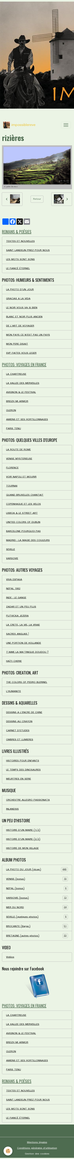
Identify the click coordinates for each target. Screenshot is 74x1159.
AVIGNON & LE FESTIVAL (21, 392)
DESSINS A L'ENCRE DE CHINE (24, 712)
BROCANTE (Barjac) (37, 926)
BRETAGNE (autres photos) (37, 935)
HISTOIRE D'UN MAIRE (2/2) (23, 839)
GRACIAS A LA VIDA (18, 299)
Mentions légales (37, 1142)
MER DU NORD (37, 907)
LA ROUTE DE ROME (18, 450)
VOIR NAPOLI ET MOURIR (21, 477)
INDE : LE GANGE (16, 598)
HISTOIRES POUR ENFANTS (22, 761)
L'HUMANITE (13, 691)
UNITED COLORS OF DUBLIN (23, 522)
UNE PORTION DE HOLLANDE (23, 643)
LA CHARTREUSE (16, 374)
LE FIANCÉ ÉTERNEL (18, 268)
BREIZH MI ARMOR (17, 401)
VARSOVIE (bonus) (37, 898)
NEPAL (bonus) (37, 888)
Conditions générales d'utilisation (37, 1148)
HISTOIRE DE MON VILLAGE (22, 848)
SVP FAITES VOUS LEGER (21, 353)
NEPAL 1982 (13, 588)
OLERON (11, 410)
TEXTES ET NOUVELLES (20, 241)
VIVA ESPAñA (14, 579)
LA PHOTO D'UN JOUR (20, 289)
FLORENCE (12, 468)
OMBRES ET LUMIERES (19, 740)
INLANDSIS (12, 809)
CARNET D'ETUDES (17, 730)
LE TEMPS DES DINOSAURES (23, 770)
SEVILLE (10, 549)
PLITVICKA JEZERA (17, 616)
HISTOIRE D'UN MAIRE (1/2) (23, 830)
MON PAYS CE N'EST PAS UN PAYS (28, 335)
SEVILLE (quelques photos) (37, 917)
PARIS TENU (13, 428)
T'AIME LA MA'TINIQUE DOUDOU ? (27, 652)
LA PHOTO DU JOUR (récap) (37, 869)
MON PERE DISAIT (17, 344)
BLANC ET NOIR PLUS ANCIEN (24, 317)
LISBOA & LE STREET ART (22, 513)
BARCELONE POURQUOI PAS (23, 531)
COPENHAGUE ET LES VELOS (23, 504)
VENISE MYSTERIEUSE (19, 459)
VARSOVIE (12, 558)
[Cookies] (8, 1151)
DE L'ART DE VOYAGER (20, 326)
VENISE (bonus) (37, 879)
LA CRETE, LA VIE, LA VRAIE (23, 625)
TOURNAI (11, 486)
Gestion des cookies (37, 1154)
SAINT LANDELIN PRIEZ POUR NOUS (28, 250)
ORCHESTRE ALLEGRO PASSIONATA (28, 800)
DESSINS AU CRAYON (19, 721)
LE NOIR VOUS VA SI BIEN (21, 308)
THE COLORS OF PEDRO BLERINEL (26, 682)
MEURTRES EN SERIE (18, 779)
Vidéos (10, 957)
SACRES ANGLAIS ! (17, 634)
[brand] (19, 125)
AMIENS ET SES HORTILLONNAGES (27, 419)
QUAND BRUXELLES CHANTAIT (24, 495)
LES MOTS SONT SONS (20, 259)
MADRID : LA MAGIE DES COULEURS (28, 540)
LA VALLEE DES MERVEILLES (22, 383)
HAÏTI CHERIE (14, 661)
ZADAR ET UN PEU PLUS (21, 607)
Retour (37, 199)
